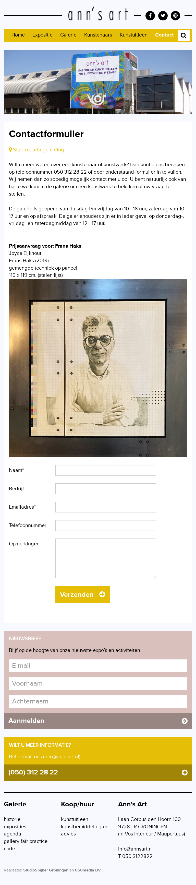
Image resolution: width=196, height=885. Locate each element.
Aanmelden (98, 722)
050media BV (88, 872)
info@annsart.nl (135, 851)
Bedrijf (16, 489)
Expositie (42, 35)
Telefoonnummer (27, 525)
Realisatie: (13, 872)
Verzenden (83, 595)
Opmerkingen (24, 544)
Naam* (16, 470)
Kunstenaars (98, 35)
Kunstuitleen (134, 35)
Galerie (68, 35)
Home (18, 35)
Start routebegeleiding (36, 150)
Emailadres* (22, 507)
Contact (164, 35)
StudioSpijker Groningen (45, 872)
